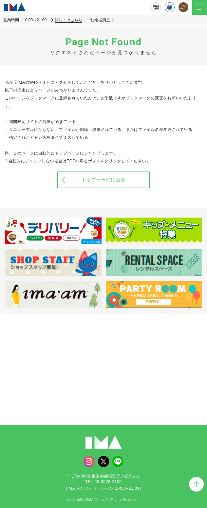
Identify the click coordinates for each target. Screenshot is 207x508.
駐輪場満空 (100, 20)
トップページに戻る (104, 179)
